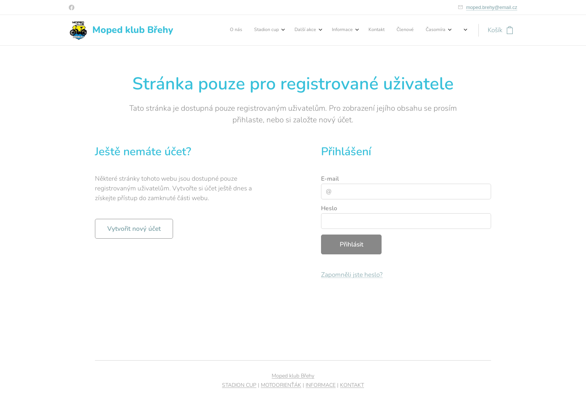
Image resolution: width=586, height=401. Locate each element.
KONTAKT (352, 385)
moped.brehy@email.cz (491, 7)
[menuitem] (368, 30)
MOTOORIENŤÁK (281, 385)
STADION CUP (239, 385)
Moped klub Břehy (293, 375)
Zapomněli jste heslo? (352, 274)
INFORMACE (321, 385)
